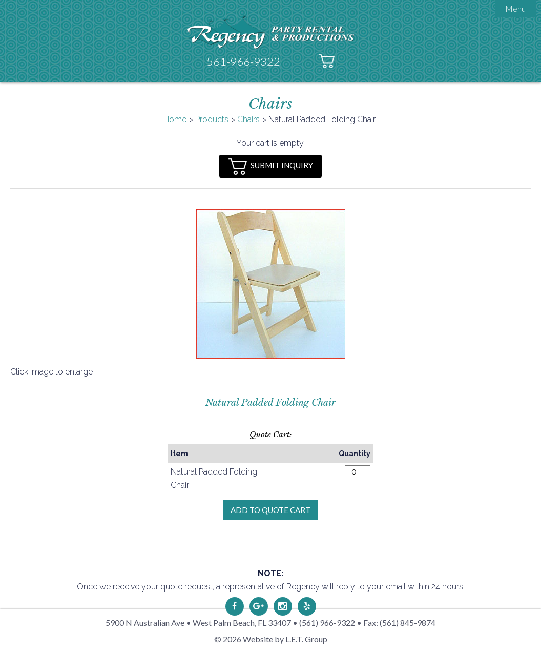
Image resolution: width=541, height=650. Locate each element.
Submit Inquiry (270, 166)
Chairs (248, 119)
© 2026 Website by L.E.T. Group (270, 639)
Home (174, 119)
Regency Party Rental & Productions (271, 32)
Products (211, 119)
